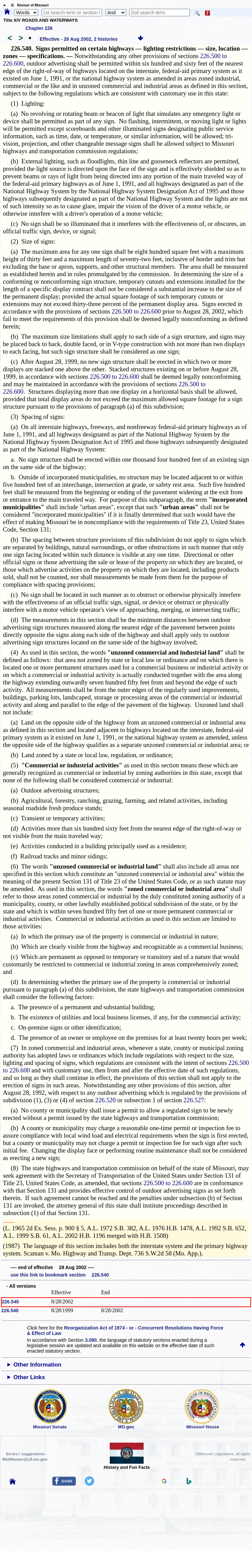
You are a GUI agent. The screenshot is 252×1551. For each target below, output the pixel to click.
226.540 (10, 1301)
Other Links (29, 1377)
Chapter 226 (38, 28)
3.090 (91, 1340)
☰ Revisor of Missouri (28, 5)
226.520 (105, 1100)
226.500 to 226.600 (136, 311)
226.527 (194, 1100)
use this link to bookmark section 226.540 (59, 1275)
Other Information (38, 1364)
